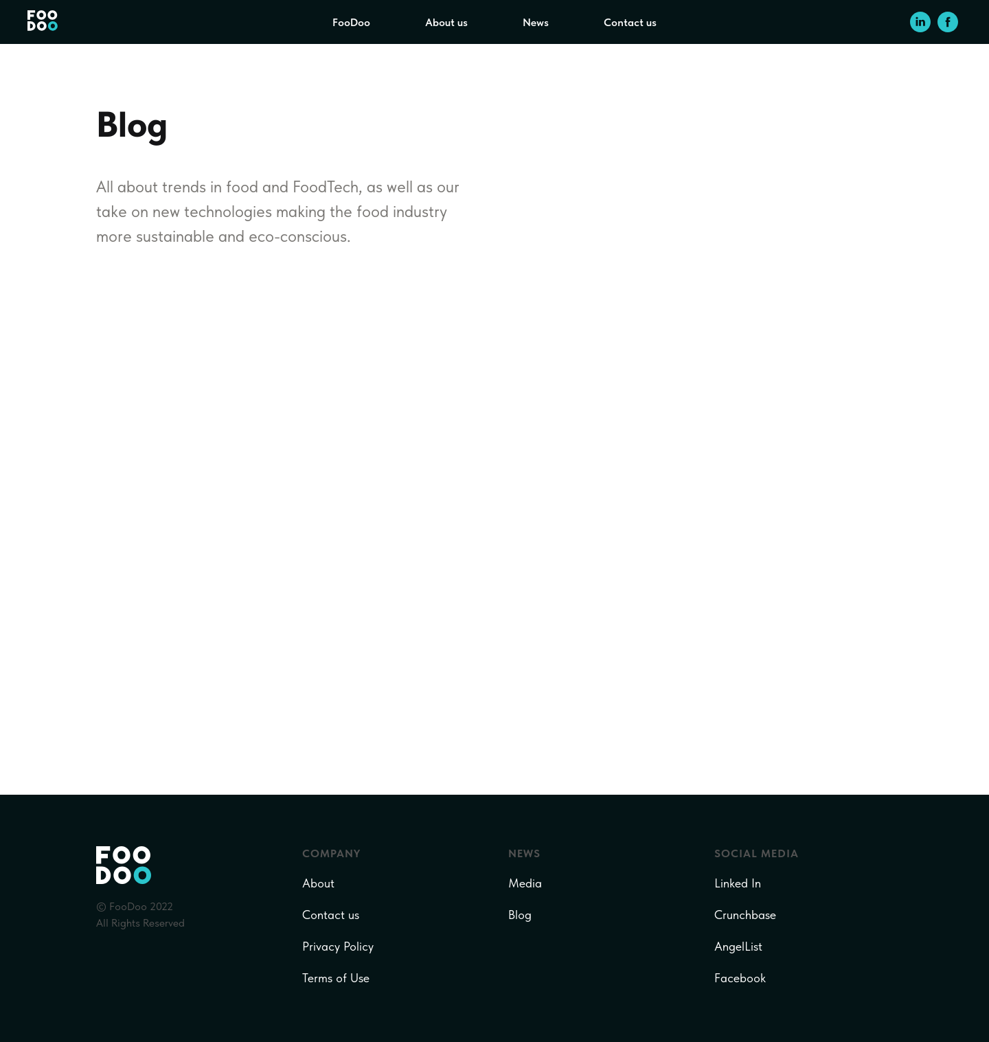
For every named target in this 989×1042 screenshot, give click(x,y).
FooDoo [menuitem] (351, 22)
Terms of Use (336, 978)
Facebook (740, 978)
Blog (520, 914)
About (318, 883)
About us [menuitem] (446, 22)
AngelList (738, 946)
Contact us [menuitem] (630, 22)
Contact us (330, 914)
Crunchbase (745, 914)
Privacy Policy (338, 946)
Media (525, 883)
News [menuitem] (536, 22)
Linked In (737, 883)
